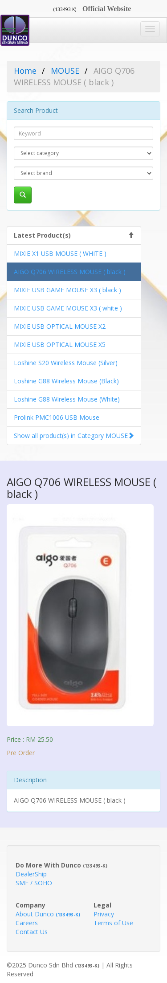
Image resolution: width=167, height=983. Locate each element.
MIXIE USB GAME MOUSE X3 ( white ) (68, 308)
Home (25, 70)
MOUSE (65, 70)
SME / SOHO (34, 883)
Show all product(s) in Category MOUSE (71, 435)
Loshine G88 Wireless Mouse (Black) (66, 381)
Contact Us (32, 931)
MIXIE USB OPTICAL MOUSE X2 (60, 326)
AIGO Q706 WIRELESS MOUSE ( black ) (70, 271)
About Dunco (48, 914)
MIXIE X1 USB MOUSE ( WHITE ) (60, 253)
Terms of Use (113, 923)
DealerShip (31, 874)
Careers (27, 923)
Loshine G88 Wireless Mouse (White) (67, 399)
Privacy (104, 914)
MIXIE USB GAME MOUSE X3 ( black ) (67, 290)
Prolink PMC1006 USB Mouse (56, 417)
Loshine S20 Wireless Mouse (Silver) (66, 362)
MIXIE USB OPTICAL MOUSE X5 (60, 344)
